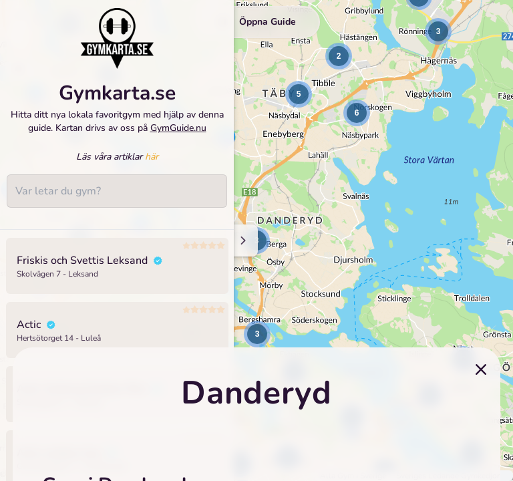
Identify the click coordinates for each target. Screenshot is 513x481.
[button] (338, 56)
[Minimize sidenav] (242, 240)
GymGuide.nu (178, 128)
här (151, 156)
